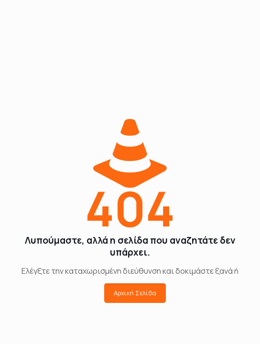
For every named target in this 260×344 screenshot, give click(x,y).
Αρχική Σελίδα (135, 293)
